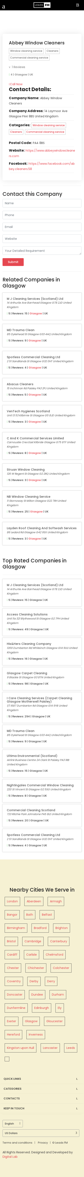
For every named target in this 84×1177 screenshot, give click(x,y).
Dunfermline (16, 1008)
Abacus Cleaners (20, 384)
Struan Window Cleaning (26, 469)
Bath (29, 915)
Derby (34, 981)
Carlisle (31, 954)
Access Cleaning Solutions (27, 614)
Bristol (11, 941)
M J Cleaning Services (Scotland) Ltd (35, 299)
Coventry (14, 981)
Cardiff (12, 954)
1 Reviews (17, 67)
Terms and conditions (17, 1143)
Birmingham (16, 928)
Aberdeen (34, 901)
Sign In (78, 5)
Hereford (13, 1034)
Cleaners (52, 51)
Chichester (36, 968)
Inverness (36, 1034)
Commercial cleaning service (29, 57)
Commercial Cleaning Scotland (31, 810)
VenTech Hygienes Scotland (28, 411)
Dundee (37, 994)
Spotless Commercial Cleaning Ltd (33, 357)
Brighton (61, 928)
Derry (51, 981)
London (12, 901)
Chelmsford (54, 954)
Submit (13, 262)
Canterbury (58, 941)
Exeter (11, 1021)
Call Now (15, 84)
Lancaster (50, 1048)
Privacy (43, 1143)
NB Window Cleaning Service (28, 497)
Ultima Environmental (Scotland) (32, 756)
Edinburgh (41, 1008)
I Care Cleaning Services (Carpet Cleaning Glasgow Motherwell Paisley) (39, 700)
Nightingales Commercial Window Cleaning (40, 785)
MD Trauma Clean (20, 330)
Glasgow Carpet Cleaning (27, 673)
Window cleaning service (26, 51)
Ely (60, 1008)
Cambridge (33, 941)
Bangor (12, 915)
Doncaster (14, 994)
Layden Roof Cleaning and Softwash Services (42, 528)
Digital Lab (10, 1157)
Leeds (70, 1048)
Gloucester (54, 1021)
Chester (13, 968)
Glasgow (35, 313)
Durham (58, 994)
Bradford (40, 928)
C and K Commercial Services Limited (35, 438)
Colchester (61, 968)
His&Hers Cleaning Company (29, 644)
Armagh (56, 901)
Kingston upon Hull (20, 1048)
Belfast (47, 915)
